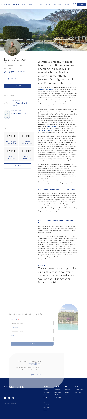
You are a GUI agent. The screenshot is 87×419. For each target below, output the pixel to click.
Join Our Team (79, 389)
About (23, 4)
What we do (32, 4)
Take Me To (57, 394)
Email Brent (17, 85)
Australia (46, 399)
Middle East (47, 407)
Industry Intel (57, 392)
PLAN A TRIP (82, 4)
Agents (41, 4)
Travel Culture (58, 397)
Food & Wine (22, 71)
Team (76, 386)
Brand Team (78, 392)
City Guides (57, 389)
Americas (46, 389)
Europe (45, 410)
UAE (45, 402)
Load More (18, 166)
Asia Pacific (46, 405)
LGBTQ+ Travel (10, 71)
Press (66, 394)
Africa (45, 397)
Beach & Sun (9, 73)
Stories (48, 4)
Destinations (57, 4)
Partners (67, 4)
